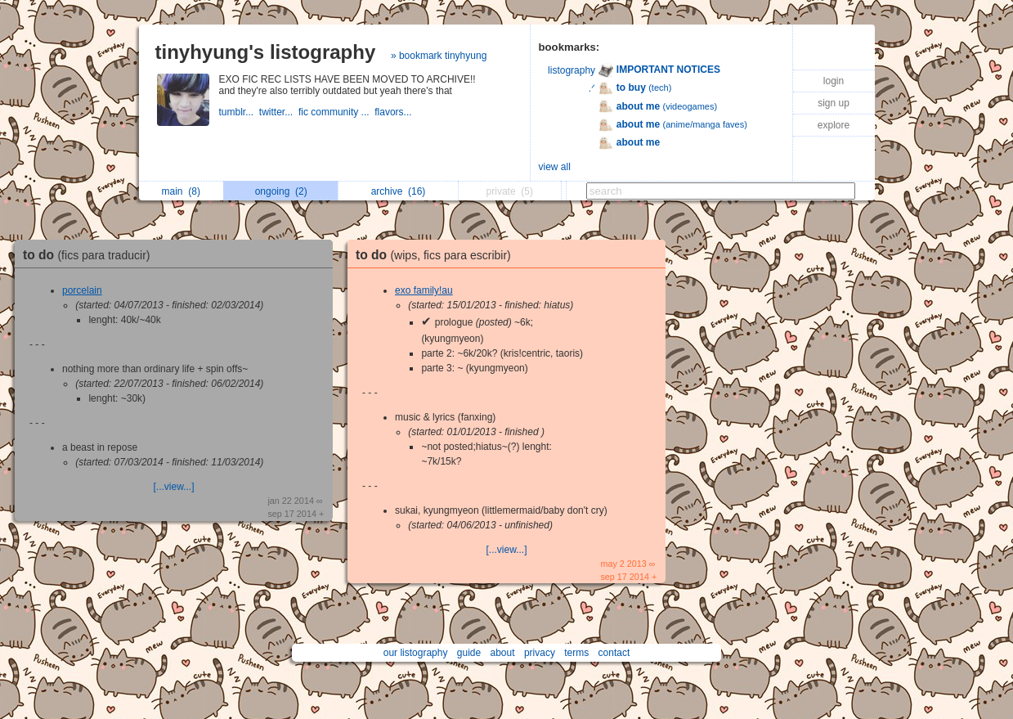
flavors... (394, 112)
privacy (539, 652)
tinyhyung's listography (265, 52)
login (833, 81)
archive (398, 191)
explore (833, 125)
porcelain (82, 290)
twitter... (278, 112)
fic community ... (336, 112)
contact (614, 652)
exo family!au (424, 290)
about (503, 652)
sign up (833, 103)
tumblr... (239, 112)
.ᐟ (592, 88)
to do (91, 255)
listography (571, 70)
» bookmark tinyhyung (438, 55)
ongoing (281, 191)
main (181, 191)
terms (576, 652)
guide (469, 652)
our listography (415, 652)
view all (555, 167)
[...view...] (173, 486)
